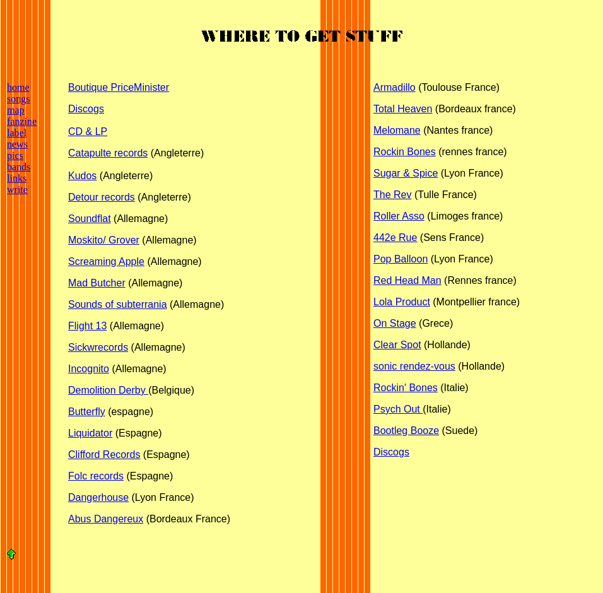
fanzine (22, 121)
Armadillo (394, 87)
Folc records (96, 476)
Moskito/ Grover (103, 240)
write (17, 189)
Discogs (86, 108)
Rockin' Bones (405, 387)
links (16, 178)
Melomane (397, 130)
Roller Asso (398, 216)
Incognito (88, 368)
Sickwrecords (98, 347)
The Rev (392, 194)
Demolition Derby (108, 390)
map (16, 110)
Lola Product (401, 301)
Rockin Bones (404, 151)
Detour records (101, 197)
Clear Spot (397, 344)
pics (15, 155)
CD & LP (87, 131)
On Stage (394, 323)
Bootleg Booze (406, 430)
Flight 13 (87, 325)
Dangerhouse (98, 497)
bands (18, 166)
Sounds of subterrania (117, 304)
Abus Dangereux (105, 519)
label (16, 132)
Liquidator (90, 433)
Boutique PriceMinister (118, 87)
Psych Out (398, 409)
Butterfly (86, 411)
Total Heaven (402, 108)
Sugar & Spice (405, 173)
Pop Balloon (400, 259)
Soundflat (89, 218)
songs (18, 98)
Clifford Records (104, 454)
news (17, 144)
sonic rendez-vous (414, 366)
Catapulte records (108, 153)
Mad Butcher (97, 283)
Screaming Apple (106, 261)
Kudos (82, 175)
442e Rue (395, 237)
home (18, 87)
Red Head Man (407, 280)
